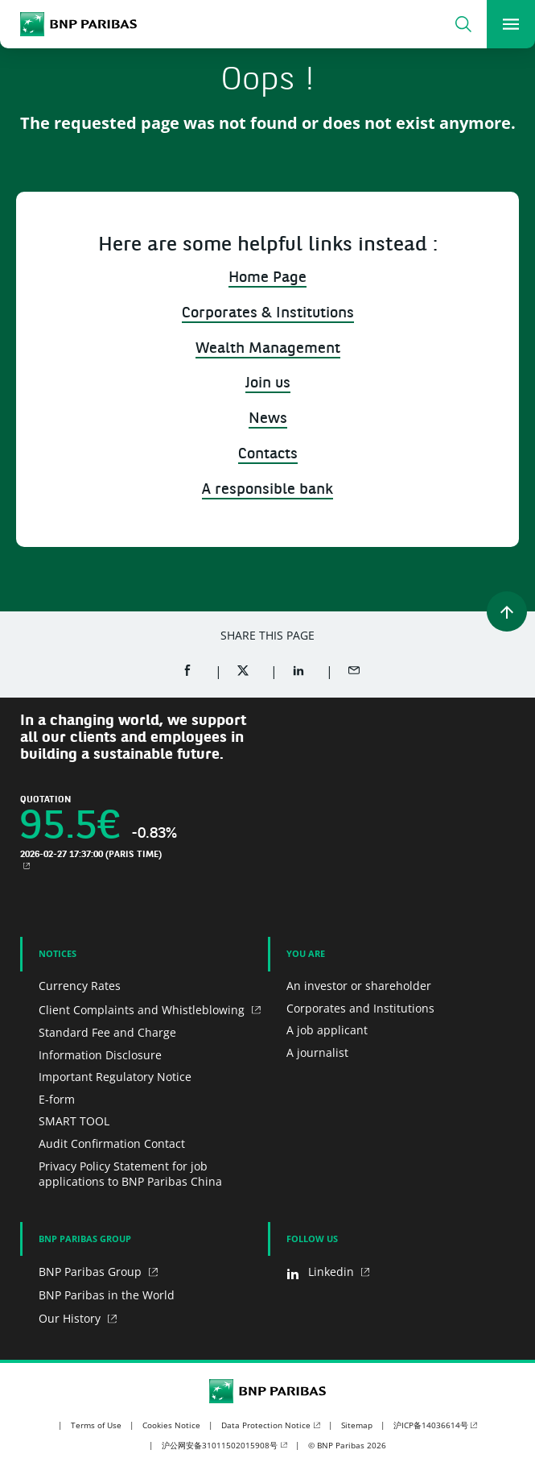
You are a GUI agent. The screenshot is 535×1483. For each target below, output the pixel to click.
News (268, 419)
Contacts (268, 454)
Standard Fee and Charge (107, 1032)
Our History (71, 1318)
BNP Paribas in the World (107, 1295)
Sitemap (356, 1425)
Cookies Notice (171, 1425)
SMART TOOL (74, 1121)
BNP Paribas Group (92, 1271)
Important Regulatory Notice (115, 1076)
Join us (267, 383)
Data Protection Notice (266, 1425)
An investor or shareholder (358, 985)
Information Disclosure (100, 1055)
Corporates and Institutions (360, 1008)
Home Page (267, 278)
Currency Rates (80, 985)
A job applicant (327, 1030)
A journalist (317, 1052)
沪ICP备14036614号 (430, 1425)
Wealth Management (267, 349)
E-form (57, 1099)
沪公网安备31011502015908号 (220, 1445)
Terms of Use (96, 1425)
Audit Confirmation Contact (112, 1143)
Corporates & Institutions (268, 313)
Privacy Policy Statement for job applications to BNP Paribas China (130, 1174)
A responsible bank (267, 490)
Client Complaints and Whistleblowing (143, 1009)
